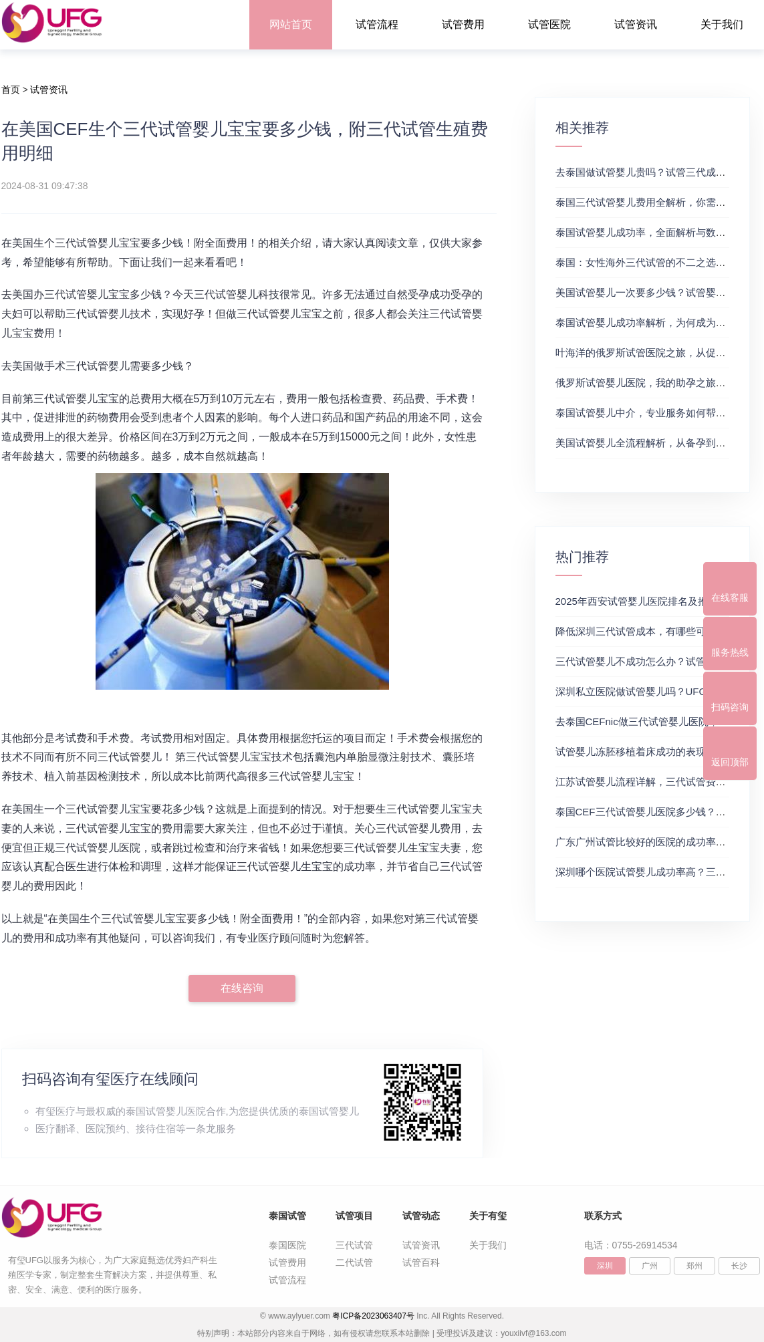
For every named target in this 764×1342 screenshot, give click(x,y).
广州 (650, 1265)
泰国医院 (287, 1245)
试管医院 (549, 24)
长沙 (739, 1265)
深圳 (605, 1265)
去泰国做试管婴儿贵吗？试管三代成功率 (645, 172)
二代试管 (354, 1262)
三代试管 (354, 1245)
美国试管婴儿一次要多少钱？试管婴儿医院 (650, 292)
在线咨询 (242, 988)
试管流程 (377, 24)
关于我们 (722, 24)
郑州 (694, 1265)
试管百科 (421, 1262)
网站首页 (290, 24)
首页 (10, 89)
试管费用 (463, 24)
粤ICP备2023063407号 (373, 1316)
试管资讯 (635, 24)
